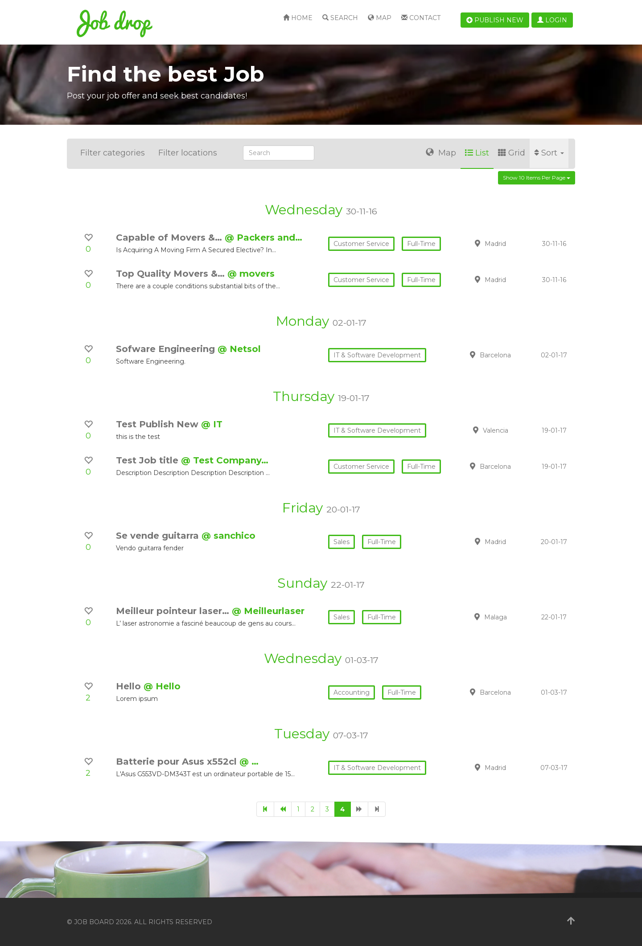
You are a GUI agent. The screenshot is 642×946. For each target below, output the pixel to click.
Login (552, 20)
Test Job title (148, 460)
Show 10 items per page (536, 177)
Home (298, 18)
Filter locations (187, 153)
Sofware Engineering (167, 349)
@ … (249, 761)
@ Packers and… (263, 237)
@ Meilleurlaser (268, 611)
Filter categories (112, 153)
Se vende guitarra (159, 535)
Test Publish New (158, 424)
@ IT (211, 424)
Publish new (494, 20)
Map (379, 18)
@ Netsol (239, 349)
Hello (130, 686)
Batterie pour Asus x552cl (177, 761)
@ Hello (162, 686)
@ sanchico (228, 535)
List (477, 153)
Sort (549, 153)
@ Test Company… (224, 460)
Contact (420, 18)
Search (340, 18)
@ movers (251, 273)
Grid (511, 153)
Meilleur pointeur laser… (174, 611)
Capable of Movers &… (170, 237)
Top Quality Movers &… (171, 273)
